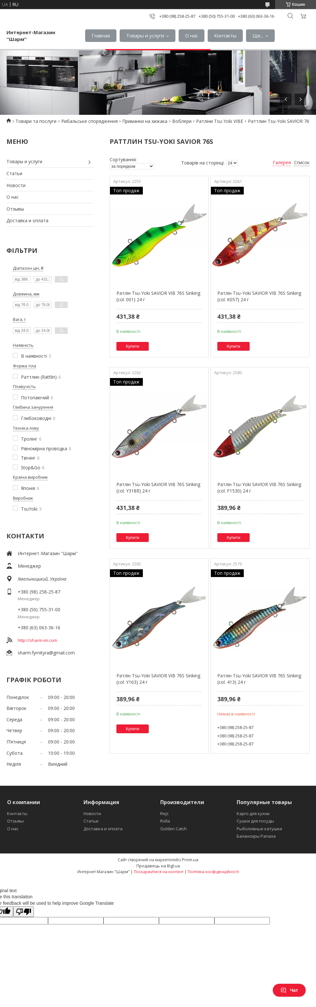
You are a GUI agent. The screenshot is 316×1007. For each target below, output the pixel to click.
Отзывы (15, 209)
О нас (191, 35)
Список (302, 162)
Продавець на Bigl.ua (158, 866)
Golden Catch (173, 829)
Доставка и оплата (27, 220)
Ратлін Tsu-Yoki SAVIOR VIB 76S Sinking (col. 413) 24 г (259, 679)
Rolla (165, 821)
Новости (15, 185)
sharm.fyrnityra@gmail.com (46, 653)
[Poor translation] (23, 911)
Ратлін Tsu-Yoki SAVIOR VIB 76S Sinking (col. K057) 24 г (259, 296)
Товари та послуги (35, 121)
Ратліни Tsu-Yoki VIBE (219, 121)
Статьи (14, 173)
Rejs (164, 813)
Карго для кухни (253, 813)
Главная (101, 35)
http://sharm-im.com (37, 640)
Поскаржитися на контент (158, 871)
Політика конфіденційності (213, 871)
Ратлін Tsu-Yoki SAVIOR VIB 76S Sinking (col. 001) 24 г (158, 296)
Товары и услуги (145, 35)
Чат (289, 990)
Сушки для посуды (255, 821)
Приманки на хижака (144, 121)
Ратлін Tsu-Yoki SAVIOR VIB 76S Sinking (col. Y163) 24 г (158, 679)
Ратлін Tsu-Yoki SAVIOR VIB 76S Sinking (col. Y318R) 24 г (158, 487)
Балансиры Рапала (256, 836)
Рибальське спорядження (89, 121)
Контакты (225, 35)
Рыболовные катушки (259, 829)
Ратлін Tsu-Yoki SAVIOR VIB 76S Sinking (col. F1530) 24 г (259, 487)
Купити (132, 346)
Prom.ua (190, 859)
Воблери (182, 121)
